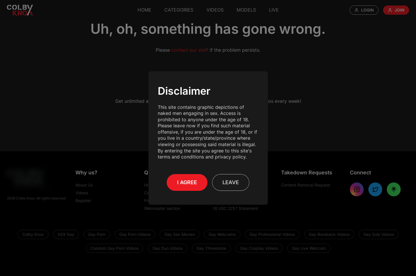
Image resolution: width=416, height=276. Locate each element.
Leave (230, 182)
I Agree (187, 182)
